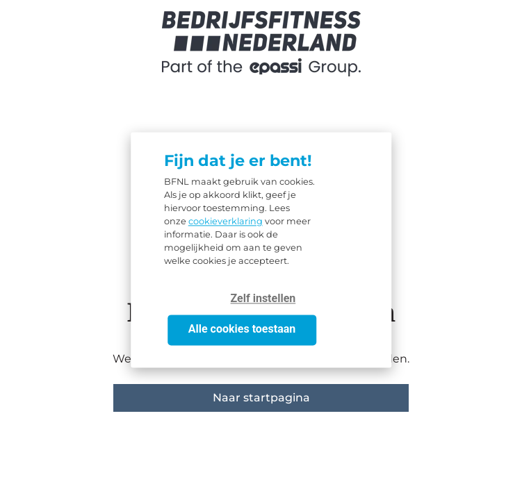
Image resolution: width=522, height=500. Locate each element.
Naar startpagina (261, 397)
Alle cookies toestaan (241, 329)
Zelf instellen (263, 299)
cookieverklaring (225, 222)
